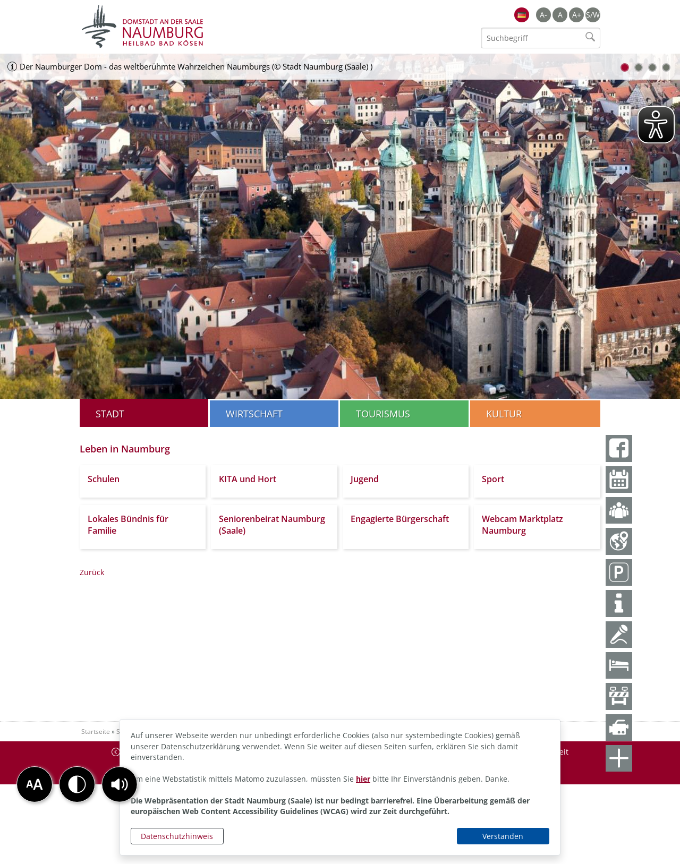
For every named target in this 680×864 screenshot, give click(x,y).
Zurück (92, 572)
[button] (119, 784)
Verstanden (502, 836)
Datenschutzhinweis (177, 836)
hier (363, 779)
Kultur (504, 413)
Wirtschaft (254, 413)
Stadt (110, 413)
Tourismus (383, 413)
